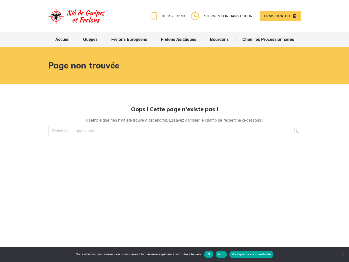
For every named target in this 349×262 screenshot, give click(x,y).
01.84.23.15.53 (167, 16)
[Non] (342, 254)
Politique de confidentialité (251, 254)
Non (221, 254)
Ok (209, 254)
